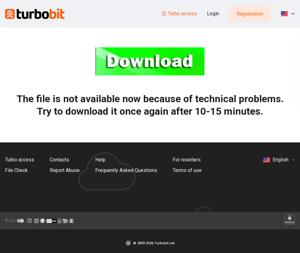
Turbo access (179, 14)
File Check (16, 170)
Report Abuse (65, 170)
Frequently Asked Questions (126, 170)
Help (100, 160)
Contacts (59, 160)
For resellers (187, 160)
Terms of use (187, 170)
